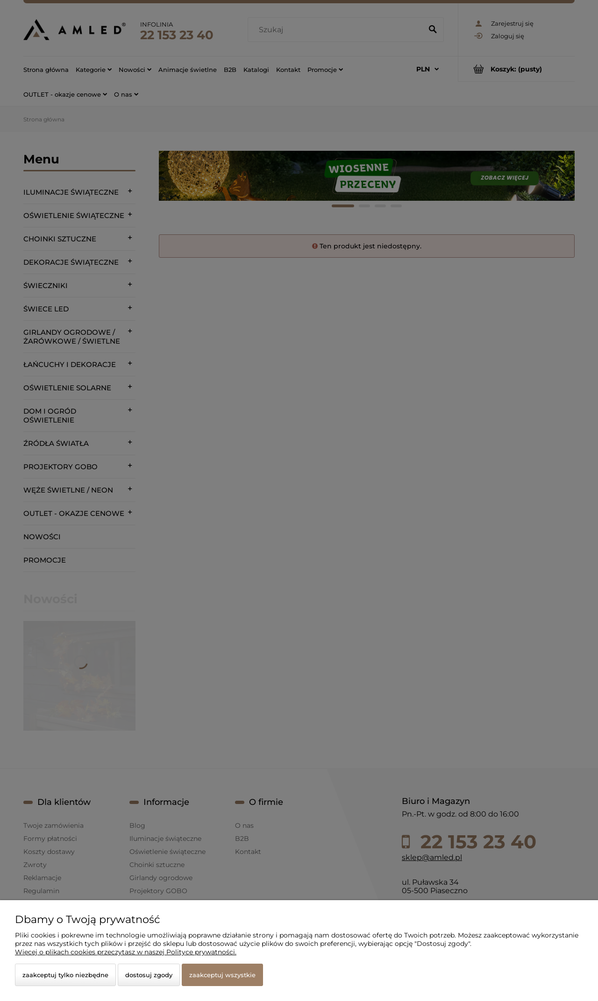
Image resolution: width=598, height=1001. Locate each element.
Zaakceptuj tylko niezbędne (65, 975)
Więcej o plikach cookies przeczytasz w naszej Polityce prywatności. (125, 952)
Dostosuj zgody (148, 975)
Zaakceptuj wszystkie (222, 975)
